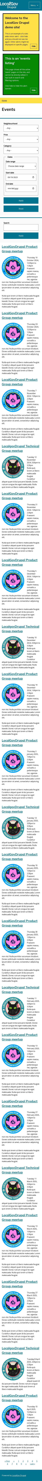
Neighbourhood (10, 123)
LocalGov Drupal (19, 1475)
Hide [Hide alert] (34, 46)
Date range (10, 161)
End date (9, 184)
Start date (10, 172)
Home (4, 100)
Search (6, 223)
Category (7, 146)
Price (6, 134)
